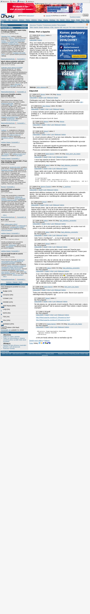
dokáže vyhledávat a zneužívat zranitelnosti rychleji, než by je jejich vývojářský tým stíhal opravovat (13, 267)
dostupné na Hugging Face (9, 117)
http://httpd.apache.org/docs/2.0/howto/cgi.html (53, 321)
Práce (82, 20)
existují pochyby (18, 275)
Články (28, 20)
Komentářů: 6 (21, 279)
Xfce (3, 320)
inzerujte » (24, 28)
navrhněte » (23, 284)
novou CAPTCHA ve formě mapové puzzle (13, 199)
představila (12, 245)
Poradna (3, 20)
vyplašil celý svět (13, 44)
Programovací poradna (49, 25)
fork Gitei (19, 155)
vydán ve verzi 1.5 (14, 134)
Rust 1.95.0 (5, 220)
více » (5, 215)
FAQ (9, 20)
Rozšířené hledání (75, 17)
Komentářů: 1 (21, 123)
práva (74, 27)
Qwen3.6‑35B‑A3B (7, 103)
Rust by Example (6, 230)
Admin (40, 40)
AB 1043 (17, 84)
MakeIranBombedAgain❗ (8, 59)
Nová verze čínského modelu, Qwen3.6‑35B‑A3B (11, 95)
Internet (56, 27)
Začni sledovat (41, 87)
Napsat (15, 282)
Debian (41, 27)
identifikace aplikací (7, 138)
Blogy (40, 20)
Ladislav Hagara (5, 142)
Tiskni (31, 345)
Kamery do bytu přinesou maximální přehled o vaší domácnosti (14, 346)
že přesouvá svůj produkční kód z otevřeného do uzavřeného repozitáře (12, 261)
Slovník (62, 20)
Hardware (14, 20)
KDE (61, 27)
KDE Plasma (6, 306)
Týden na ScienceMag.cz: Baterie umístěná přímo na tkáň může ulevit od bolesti (14, 339)
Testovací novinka (9, 348)
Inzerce (66, 353)
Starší (20, 282)
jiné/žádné (5, 324)
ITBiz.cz (13, 1)
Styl (2, 22)
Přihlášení (77, 22)
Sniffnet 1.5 (5, 125)
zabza (47, 165)
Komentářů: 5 (21, 59)
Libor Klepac (46, 106)
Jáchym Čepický (45, 187)
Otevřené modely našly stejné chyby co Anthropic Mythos (13, 31)
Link (44, 97)
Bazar (73, 20)
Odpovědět (33, 40)
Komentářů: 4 (15, 142)
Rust (17, 225)
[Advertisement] (42, 71)
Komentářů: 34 (21, 217)
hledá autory (30, 15)
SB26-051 (13, 85)
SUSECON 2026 (15, 167)
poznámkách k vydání (16, 227)
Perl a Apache (61, 25)
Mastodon (5, 155)
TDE (3, 316)
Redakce (60, 353)
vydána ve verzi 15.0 (19, 154)
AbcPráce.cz (30, 1)
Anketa (3, 284)
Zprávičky (4, 25)
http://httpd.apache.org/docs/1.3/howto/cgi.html (53, 318)
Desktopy (52, 20)
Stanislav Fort (5, 36)
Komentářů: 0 (15, 233)
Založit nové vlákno (36, 342)
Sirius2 (42, 35)
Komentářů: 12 (21, 92)
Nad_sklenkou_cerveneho (69, 165)
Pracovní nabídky (7, 28)
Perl (70, 27)
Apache (36, 27)
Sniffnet (3, 130)
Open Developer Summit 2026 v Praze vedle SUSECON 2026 (14, 161)
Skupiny (45, 20)
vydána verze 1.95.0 (10, 224)
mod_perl (65, 27)
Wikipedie (23, 225)
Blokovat (50, 97)
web (86, 27)
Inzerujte (48, 15)
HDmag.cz (21, 1)
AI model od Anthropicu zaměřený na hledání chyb (13, 41)
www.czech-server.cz (19, 353)
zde (81, 102)
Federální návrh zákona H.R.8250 (11, 67)
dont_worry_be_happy (73, 154)
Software (21, 20)
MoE (10, 105)
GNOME (4, 302)
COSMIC (5, 298)
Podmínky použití (74, 353)
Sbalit (40, 97)
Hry (58, 20)
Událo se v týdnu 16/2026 (11, 336)
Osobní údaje (84, 353)
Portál (78, 20)
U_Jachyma (67, 187)
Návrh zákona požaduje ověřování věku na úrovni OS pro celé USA (12, 62)
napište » (24, 25)
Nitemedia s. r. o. (40, 353)
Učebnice (34, 20)
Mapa (87, 20)
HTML (52, 27)
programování (80, 27)
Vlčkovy (11, 38)
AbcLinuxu (7, 335)
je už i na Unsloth (12, 120)
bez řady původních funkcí (13, 272)
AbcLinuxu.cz (5, 1)
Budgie (4, 291)
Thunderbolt (9, 246)
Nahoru (47, 342)
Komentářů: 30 (5, 330)
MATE (4, 313)
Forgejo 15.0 (5, 145)
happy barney (49, 154)
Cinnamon (5, 295)
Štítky (31, 27)
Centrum (9, 282)
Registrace (85, 22)
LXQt (3, 309)
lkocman (3, 187)
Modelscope (10, 118)
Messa (42, 94)
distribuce (46, 27)
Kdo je (68, 20)
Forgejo (6, 154)
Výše (46, 109)
